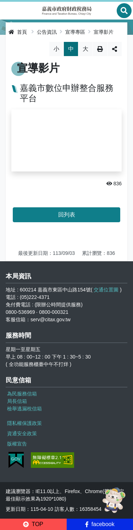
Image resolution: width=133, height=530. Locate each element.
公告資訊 (47, 32)
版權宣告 (17, 444)
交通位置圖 (106, 290)
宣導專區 (75, 32)
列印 (100, 49)
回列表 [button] (66, 215)
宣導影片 (103, 32)
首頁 (18, 32)
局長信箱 (17, 401)
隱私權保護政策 (24, 423)
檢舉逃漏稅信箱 (24, 408)
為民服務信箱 (22, 394)
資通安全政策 (22, 433)
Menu (8, 10)
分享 (114, 49)
